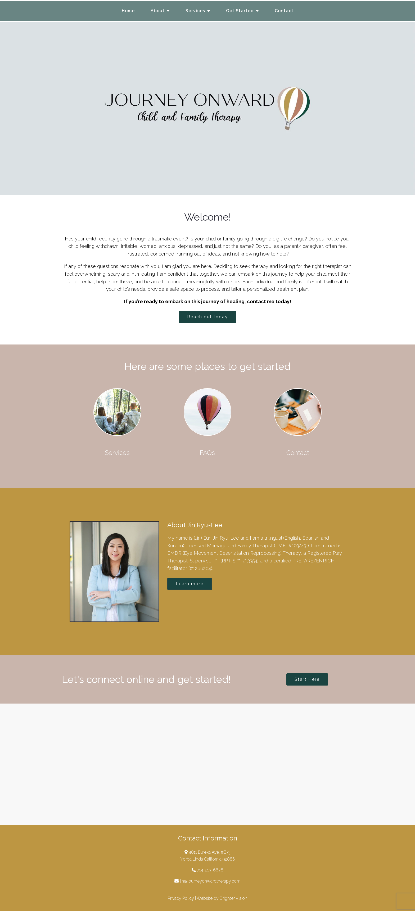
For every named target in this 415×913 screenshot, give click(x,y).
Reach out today (207, 317)
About (158, 10)
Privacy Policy (181, 900)
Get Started (240, 10)
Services (195, 10)
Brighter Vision (233, 900)
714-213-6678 (210, 871)
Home (128, 10)
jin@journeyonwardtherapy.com (210, 882)
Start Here (308, 680)
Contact (284, 10)
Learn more (191, 585)
